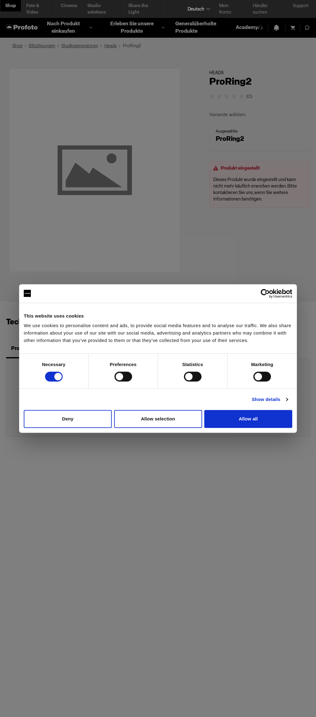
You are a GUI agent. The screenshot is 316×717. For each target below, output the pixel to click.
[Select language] (198, 9)
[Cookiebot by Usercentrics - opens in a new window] (265, 293)
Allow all (248, 418)
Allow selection (158, 418)
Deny (67, 418)
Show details (266, 399)
